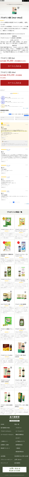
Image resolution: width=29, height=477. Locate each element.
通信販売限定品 (20, 451)
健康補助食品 (19, 444)
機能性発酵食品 (20, 434)
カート (25, 0)
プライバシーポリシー (6, 459)
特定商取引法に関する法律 (21, 456)
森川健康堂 (17, 463)
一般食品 (18, 448)
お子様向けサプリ (20, 441)
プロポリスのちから (6, 431)
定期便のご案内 (5, 444)
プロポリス (18, 427)
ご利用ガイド (4, 441)
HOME (2, 424)
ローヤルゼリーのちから (7, 434)
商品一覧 (16, 424)
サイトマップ (4, 463)
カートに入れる (14, 66)
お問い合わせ (17, 459)
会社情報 (3, 456)
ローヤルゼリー (20, 431)
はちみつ (18, 438)
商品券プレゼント (5, 448)
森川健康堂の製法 (5, 427)
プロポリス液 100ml (5, 136)
